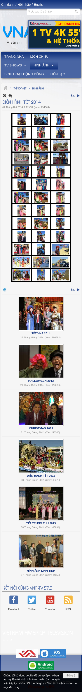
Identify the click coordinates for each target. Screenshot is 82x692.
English (39, 4)
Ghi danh (7, 4)
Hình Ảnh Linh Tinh (41, 570)
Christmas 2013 (41, 428)
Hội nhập (24, 4)
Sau (73, 95)
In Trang (4, 289)
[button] (15, 65)
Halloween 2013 (41, 380)
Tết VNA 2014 (41, 333)
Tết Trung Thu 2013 (41, 523)
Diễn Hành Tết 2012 (41, 475)
